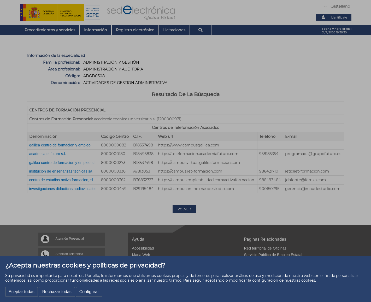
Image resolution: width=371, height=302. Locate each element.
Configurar (89, 291)
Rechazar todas (57, 291)
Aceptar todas (21, 291)
